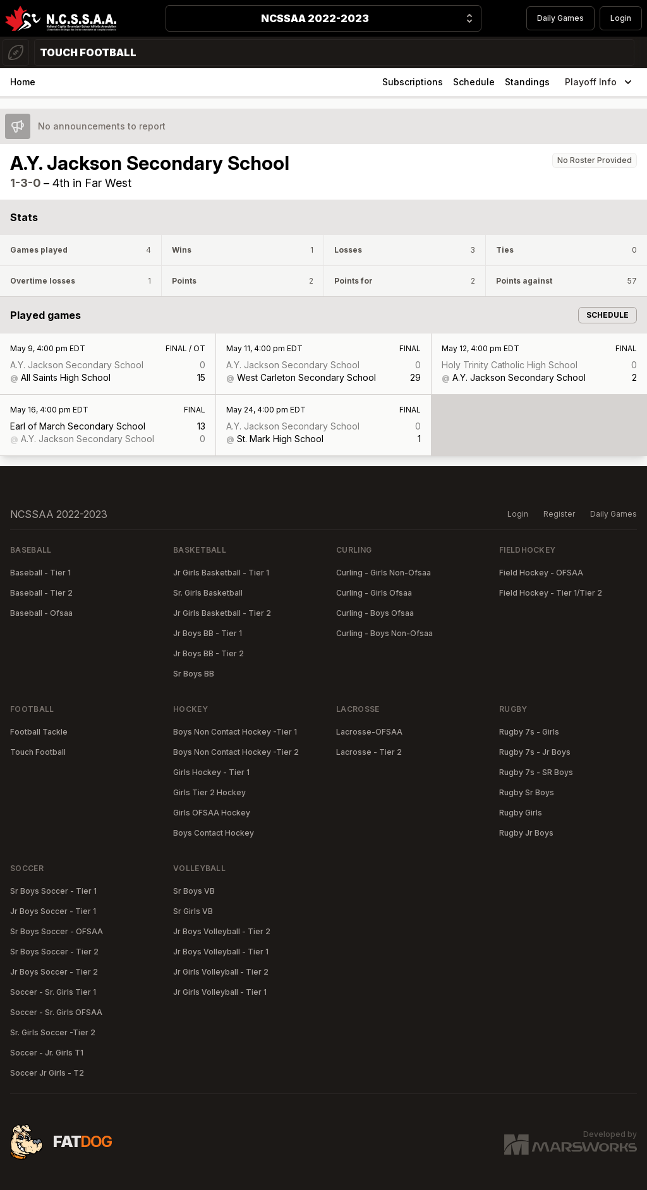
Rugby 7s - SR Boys (536, 772)
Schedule (474, 81)
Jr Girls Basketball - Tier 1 (221, 572)
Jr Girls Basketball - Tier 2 (222, 613)
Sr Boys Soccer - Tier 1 (53, 891)
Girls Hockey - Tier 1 (211, 772)
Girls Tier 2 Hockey (209, 792)
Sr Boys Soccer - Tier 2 (54, 951)
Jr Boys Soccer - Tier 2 (54, 972)
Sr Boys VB (194, 891)
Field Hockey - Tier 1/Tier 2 (550, 593)
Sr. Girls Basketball (208, 593)
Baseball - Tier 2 (41, 593)
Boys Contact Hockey (213, 833)
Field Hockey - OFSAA (541, 572)
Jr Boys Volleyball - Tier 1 (221, 951)
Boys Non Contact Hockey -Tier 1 (235, 731)
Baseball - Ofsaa (41, 613)
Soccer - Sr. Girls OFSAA (56, 1012)
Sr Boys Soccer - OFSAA (56, 931)
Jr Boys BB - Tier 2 (208, 653)
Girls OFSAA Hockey (211, 812)
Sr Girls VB (193, 911)
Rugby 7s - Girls (529, 731)
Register (559, 514)
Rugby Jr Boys (526, 833)
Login (620, 18)
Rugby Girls (520, 812)
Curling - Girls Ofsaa (374, 593)
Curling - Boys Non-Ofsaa (384, 633)
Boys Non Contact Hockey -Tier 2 (236, 752)
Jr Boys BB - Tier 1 (207, 633)
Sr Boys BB (193, 673)
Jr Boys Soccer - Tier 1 (53, 911)
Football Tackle (39, 731)
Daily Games (560, 18)
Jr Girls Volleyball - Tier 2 (221, 972)
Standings (527, 81)
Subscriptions (412, 81)
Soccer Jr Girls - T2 (47, 1073)
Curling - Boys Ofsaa (375, 613)
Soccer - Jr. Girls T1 (46, 1052)
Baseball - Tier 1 (40, 572)
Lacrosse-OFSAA (369, 731)
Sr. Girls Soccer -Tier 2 (52, 1032)
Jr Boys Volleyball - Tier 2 (221, 931)
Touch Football (38, 752)
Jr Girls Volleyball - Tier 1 (220, 992)
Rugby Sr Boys (526, 792)
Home (22, 81)
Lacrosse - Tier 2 (369, 752)
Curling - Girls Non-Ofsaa (383, 572)
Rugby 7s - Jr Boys (535, 752)
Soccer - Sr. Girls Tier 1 (53, 992)
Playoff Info (599, 82)
